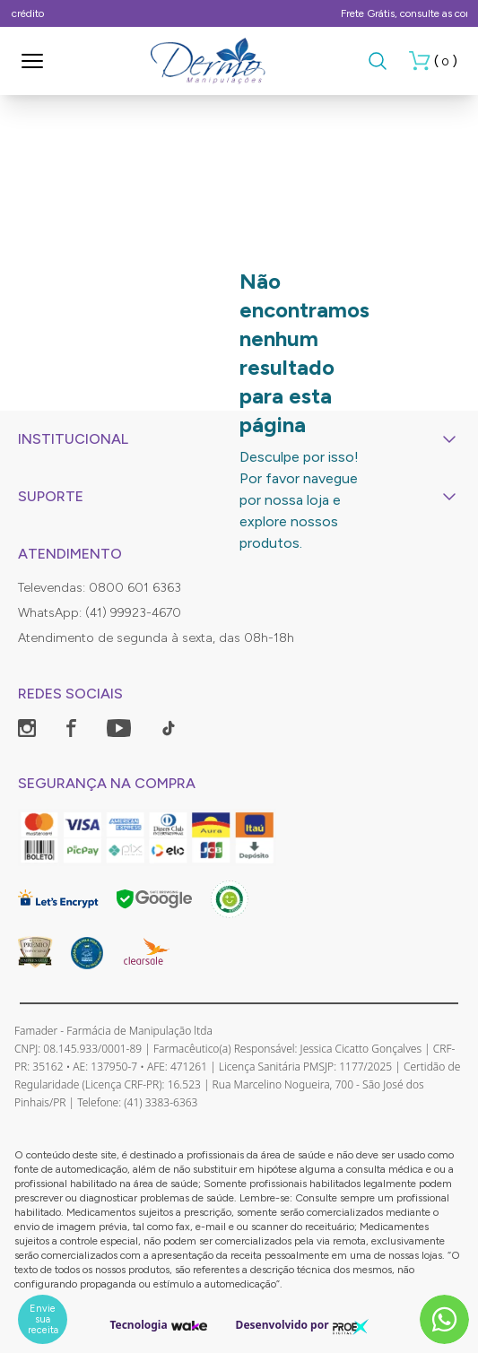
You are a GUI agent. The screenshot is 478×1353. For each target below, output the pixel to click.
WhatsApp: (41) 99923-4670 (99, 612)
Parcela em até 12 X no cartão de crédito (238, 13)
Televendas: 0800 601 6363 (99, 587)
